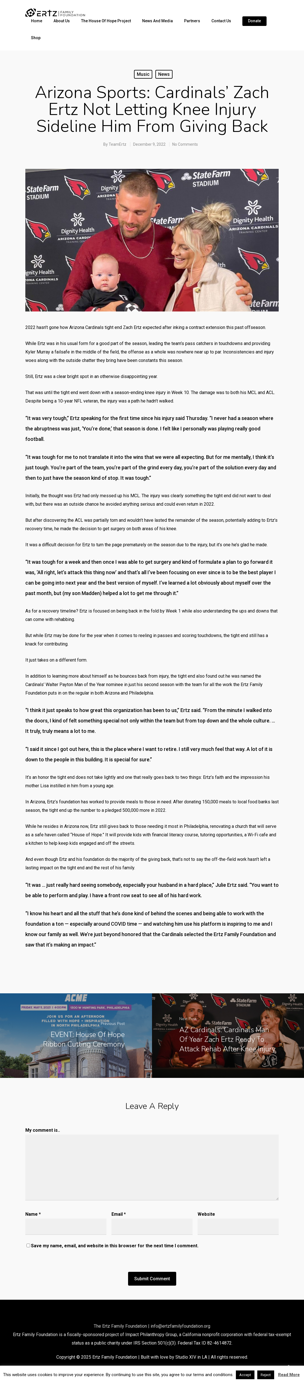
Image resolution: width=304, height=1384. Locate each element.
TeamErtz (117, 144)
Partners (192, 21)
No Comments (185, 144)
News (164, 74)
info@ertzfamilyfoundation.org (180, 1326)
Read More (289, 1374)
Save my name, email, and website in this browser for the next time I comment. (114, 1245)
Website (206, 1214)
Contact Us (221, 21)
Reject (266, 1375)
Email (118, 1214)
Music (143, 74)
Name (33, 1214)
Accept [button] (245, 1375)
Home (36, 21)
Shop (36, 38)
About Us (61, 21)
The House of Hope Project (106, 21)
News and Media (157, 21)
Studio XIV (185, 1357)
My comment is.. (42, 1130)
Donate (254, 21)
